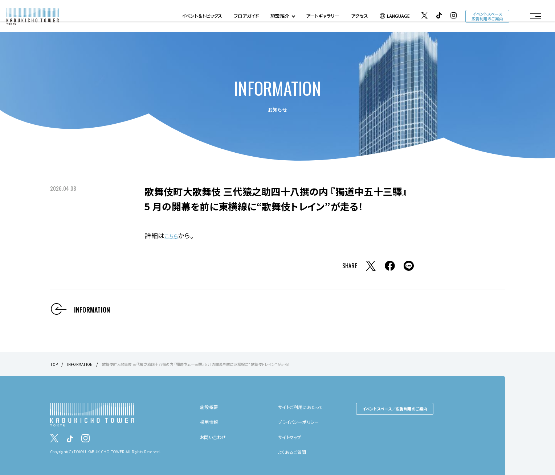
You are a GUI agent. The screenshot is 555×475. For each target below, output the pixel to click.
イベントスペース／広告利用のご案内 (394, 408)
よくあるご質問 (294, 451)
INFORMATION (82, 364)
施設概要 (210, 406)
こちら (173, 235)
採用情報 (210, 421)
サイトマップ (291, 436)
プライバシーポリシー (302, 421)
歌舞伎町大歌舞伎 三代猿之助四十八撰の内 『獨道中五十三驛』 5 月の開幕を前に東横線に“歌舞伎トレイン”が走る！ (218, 364)
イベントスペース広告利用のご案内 (486, 17)
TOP (54, 364)
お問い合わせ (215, 436)
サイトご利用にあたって (304, 406)
